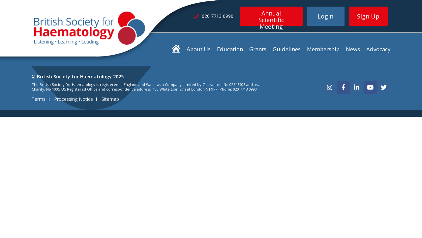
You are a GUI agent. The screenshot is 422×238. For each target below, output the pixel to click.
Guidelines (287, 49)
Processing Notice (73, 99)
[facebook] (343, 87)
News (353, 49)
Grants (257, 49)
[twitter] (383, 87)
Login (325, 16)
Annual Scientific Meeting (271, 17)
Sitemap (110, 99)
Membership (323, 49)
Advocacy (378, 49)
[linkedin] (356, 87)
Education (230, 49)
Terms (38, 99)
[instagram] (329, 87)
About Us (199, 49)
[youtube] (370, 87)
